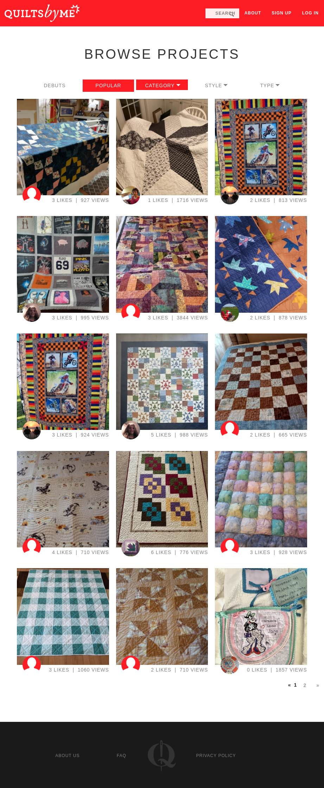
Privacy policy (216, 755)
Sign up (281, 13)
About (252, 13)
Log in (310, 13)
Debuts (55, 85)
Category (159, 85)
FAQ (121, 755)
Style (213, 85)
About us (67, 755)
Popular (108, 85)
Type (267, 85)
